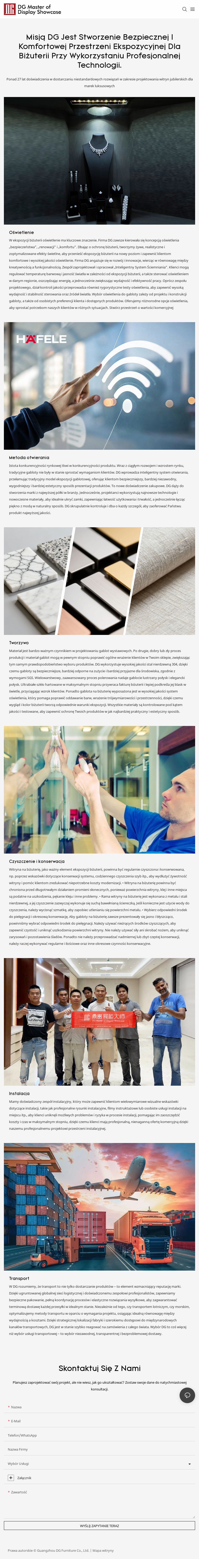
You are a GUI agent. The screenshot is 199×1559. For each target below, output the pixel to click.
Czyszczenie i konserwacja (37, 862)
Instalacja (19, 1094)
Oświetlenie (21, 233)
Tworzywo (19, 643)
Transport (19, 1279)
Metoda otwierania (29, 458)
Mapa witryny (103, 1550)
